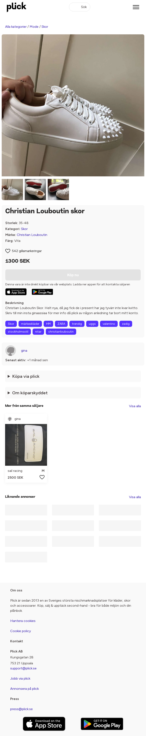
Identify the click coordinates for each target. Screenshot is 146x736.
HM (48, 324)
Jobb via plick (20, 678)
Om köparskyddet (30, 392)
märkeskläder (30, 324)
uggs (92, 324)
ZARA (61, 324)
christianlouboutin (61, 331)
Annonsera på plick (24, 689)
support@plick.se (23, 668)
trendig (77, 324)
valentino (109, 324)
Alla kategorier (16, 27)
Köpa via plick (25, 376)
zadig (126, 324)
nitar (38, 331)
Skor (45, 27)
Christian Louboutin (32, 235)
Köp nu (73, 275)
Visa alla (135, 406)
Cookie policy (20, 631)
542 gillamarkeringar (27, 251)
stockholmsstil (18, 331)
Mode (34, 27)
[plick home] (16, 7)
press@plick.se (21, 709)
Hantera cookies (23, 621)
